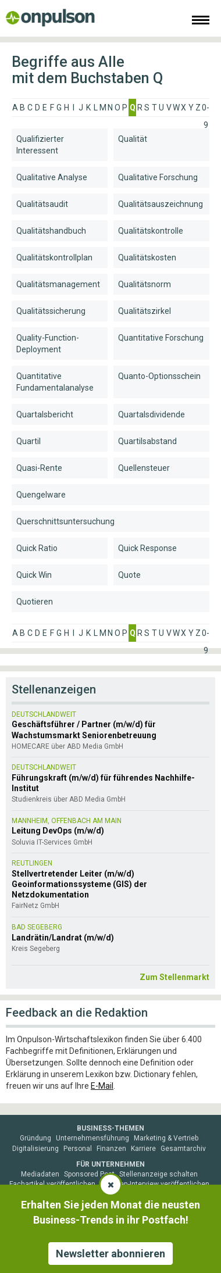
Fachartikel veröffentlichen (52, 1184)
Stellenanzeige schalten (158, 1174)
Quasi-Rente (39, 468)
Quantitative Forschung (161, 337)
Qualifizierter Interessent (40, 144)
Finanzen (111, 1149)
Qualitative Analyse (51, 177)
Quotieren (34, 601)
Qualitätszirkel (144, 311)
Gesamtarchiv (183, 1149)
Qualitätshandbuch (51, 230)
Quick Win (34, 575)
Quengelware (41, 494)
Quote (129, 575)
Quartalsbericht (44, 414)
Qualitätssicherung (50, 311)
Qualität (132, 139)
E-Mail (102, 1085)
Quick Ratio (37, 548)
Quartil (28, 441)
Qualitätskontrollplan (54, 257)
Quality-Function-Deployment (47, 343)
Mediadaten (40, 1174)
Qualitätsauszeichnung (160, 204)
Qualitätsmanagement (58, 284)
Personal (77, 1149)
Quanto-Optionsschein (159, 376)
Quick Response (147, 548)
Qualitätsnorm (144, 284)
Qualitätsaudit (42, 204)
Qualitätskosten (147, 257)
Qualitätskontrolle (150, 230)
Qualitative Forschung (158, 177)
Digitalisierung (35, 1149)
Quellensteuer (144, 468)
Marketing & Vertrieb (166, 1138)
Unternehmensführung (92, 1138)
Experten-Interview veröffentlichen (154, 1184)
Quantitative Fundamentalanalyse (55, 381)
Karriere (143, 1149)
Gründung (35, 1138)
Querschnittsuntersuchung (65, 521)
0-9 (205, 109)
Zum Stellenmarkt (174, 977)
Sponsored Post (89, 1174)
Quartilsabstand (147, 441)
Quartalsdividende (151, 414)
